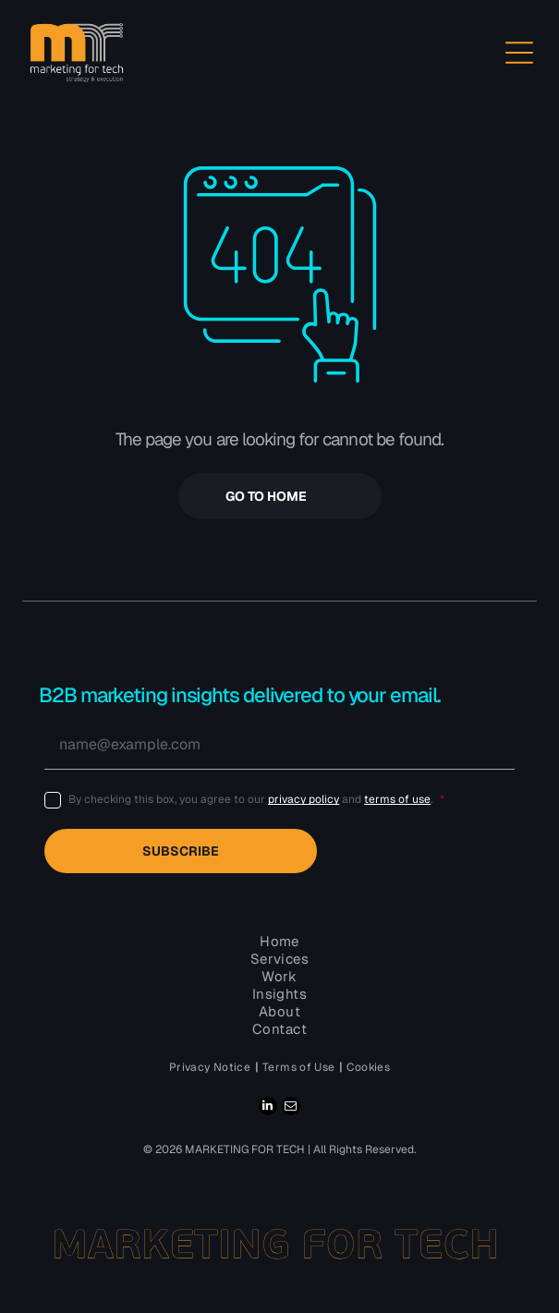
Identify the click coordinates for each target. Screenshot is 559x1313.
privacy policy (303, 799)
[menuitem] (211, 1067)
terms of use (397, 799)
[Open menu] (519, 53)
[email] (291, 1108)
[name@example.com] (279, 745)
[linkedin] (268, 1108)
